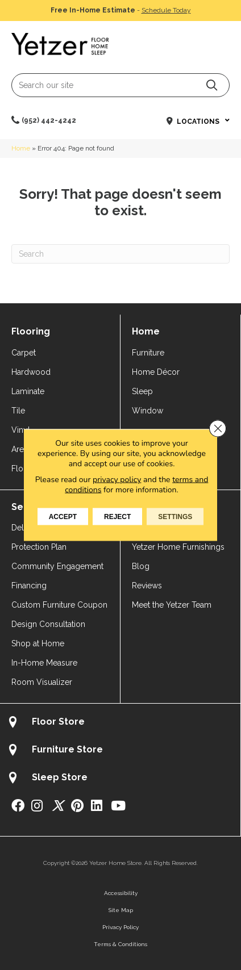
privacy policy (117, 479)
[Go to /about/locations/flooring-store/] (120, 723)
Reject (117, 517)
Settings (175, 517)
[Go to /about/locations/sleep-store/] (120, 779)
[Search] (120, 254)
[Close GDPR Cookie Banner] (217, 428)
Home (20, 148)
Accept (63, 517)
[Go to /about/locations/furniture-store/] (120, 751)
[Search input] (120, 85)
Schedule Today (166, 10)
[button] (211, 84)
